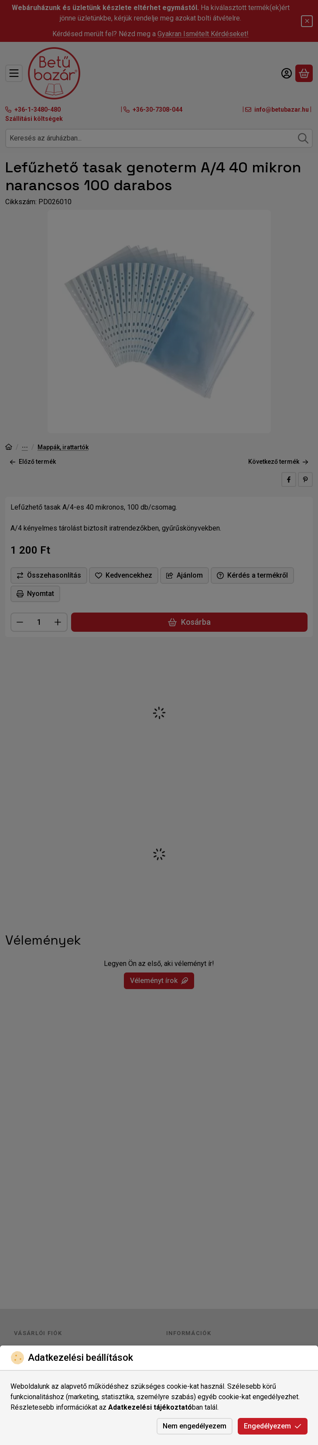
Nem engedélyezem (194, 1426)
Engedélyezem (272, 1426)
